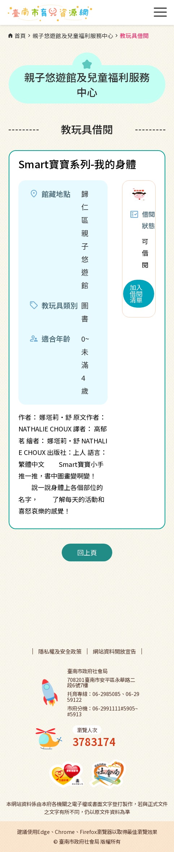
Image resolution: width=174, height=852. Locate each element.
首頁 (16, 36)
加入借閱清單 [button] (136, 293)
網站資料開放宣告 (114, 651)
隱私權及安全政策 (60, 651)
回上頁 (87, 552)
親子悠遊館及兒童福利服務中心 (69, 36)
